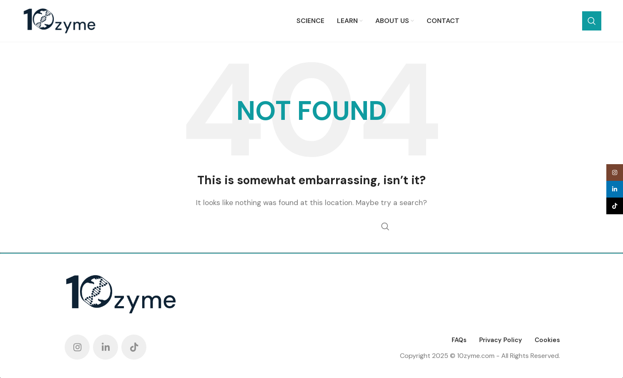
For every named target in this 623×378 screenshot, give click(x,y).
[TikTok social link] (133, 347)
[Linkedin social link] (105, 347)
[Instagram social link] (77, 347)
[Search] (540, 20)
